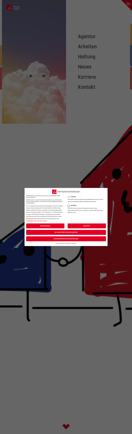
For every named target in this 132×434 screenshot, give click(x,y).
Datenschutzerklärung (32, 218)
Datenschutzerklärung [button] (66, 243)
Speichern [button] (86, 226)
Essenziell (72, 197)
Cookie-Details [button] (58, 243)
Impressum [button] (74, 243)
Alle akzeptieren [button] (45, 226)
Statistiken (73, 205)
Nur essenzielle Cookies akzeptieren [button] (66, 232)
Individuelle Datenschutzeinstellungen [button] (66, 239)
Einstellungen (29, 221)
